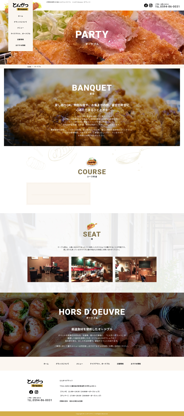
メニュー (20, 28)
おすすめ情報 (20, 45)
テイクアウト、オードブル (21, 33)
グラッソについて (20, 22)
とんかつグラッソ (89, 414)
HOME (29, 66)
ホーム (20, 16)
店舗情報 (20, 39)
